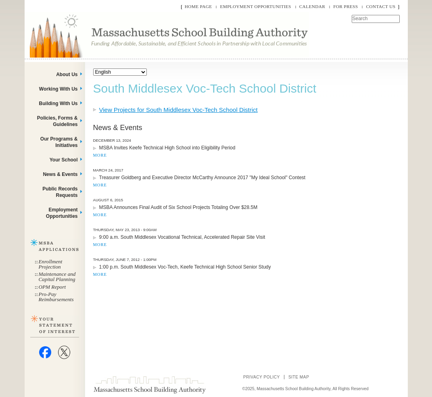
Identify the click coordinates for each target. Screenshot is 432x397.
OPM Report (52, 286)
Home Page (198, 6)
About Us (66, 74)
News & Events (60, 174)
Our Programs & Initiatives (59, 142)
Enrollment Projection (51, 264)
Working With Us (58, 89)
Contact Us (380, 6)
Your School (64, 160)
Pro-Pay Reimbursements (56, 297)
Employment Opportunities (255, 6)
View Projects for (178, 109)
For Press (345, 6)
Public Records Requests (59, 192)
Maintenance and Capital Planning (57, 276)
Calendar (312, 6)
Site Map (298, 377)
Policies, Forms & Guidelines (57, 121)
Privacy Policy (261, 377)
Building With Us (58, 103)
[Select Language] (120, 72)
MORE (100, 155)
